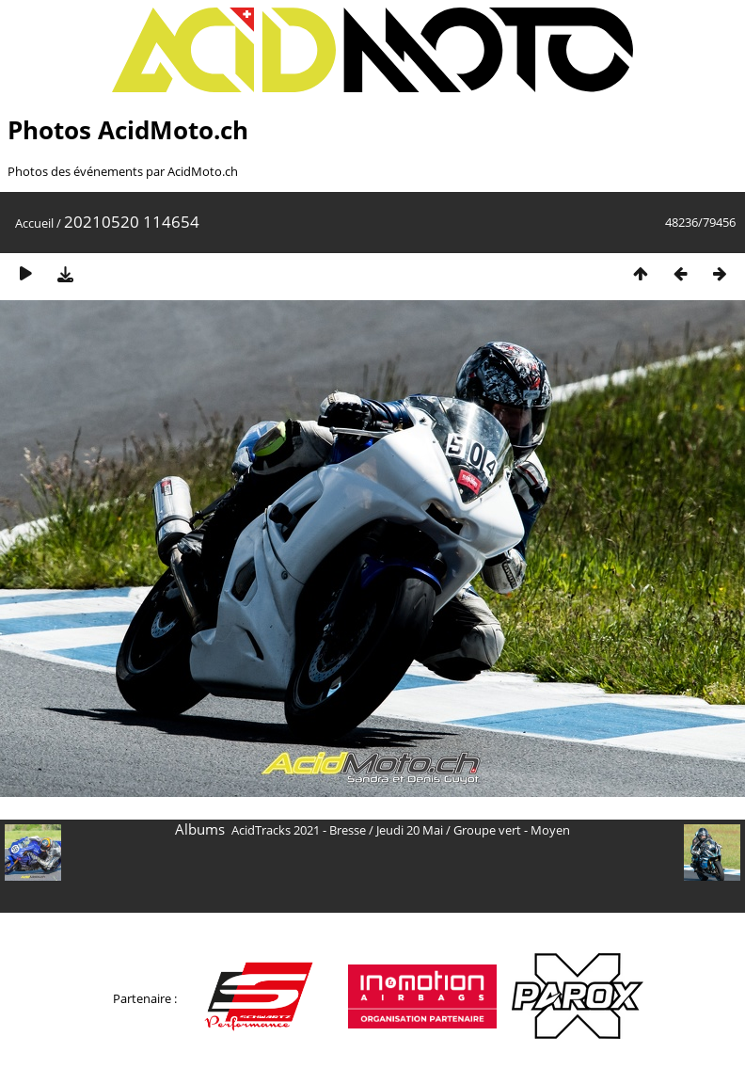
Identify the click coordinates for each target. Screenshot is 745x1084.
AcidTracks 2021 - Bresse (298, 829)
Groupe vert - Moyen (511, 829)
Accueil (34, 223)
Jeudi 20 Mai (409, 829)
